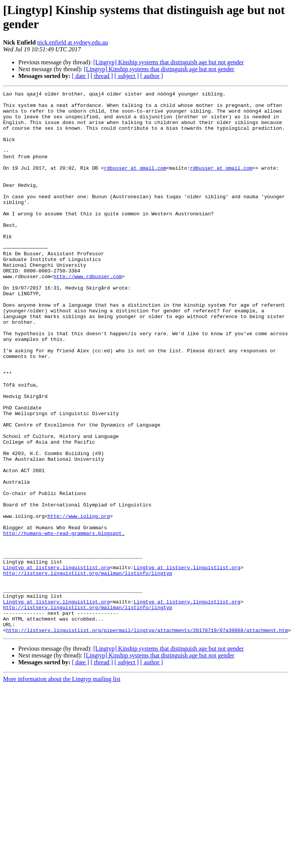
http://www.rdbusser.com (88, 313)
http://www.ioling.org (79, 601)
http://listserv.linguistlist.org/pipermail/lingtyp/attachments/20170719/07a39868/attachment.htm (147, 738)
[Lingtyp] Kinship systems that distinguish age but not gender (168, 62)
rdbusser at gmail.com (135, 183)
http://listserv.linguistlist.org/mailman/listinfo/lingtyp (87, 670)
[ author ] (151, 76)
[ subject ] (126, 76)
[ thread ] (102, 76)
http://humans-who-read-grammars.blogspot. (64, 622)
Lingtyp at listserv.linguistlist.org (56, 663)
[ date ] (80, 76)
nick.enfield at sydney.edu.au (72, 42)
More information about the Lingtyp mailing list (61, 787)
